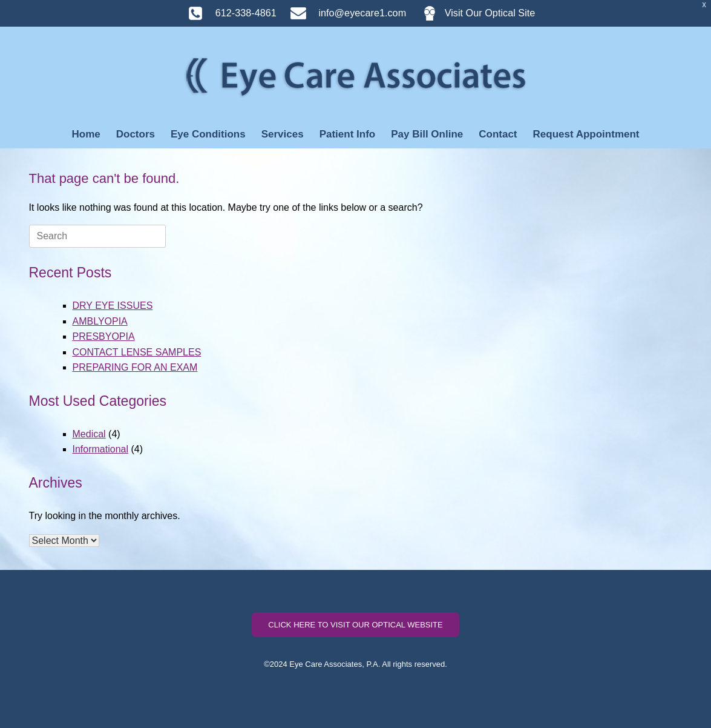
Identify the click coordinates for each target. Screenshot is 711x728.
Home (85, 134)
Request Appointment (586, 134)
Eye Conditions (208, 134)
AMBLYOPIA (100, 321)
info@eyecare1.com (342, 12)
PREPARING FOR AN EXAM (135, 367)
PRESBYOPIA (104, 336)
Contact (498, 134)
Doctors (135, 134)
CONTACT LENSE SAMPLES (137, 352)
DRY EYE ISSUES (113, 305)
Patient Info (347, 134)
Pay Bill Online (427, 134)
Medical (89, 434)
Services (282, 134)
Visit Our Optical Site (472, 12)
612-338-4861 (226, 12)
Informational (101, 449)
